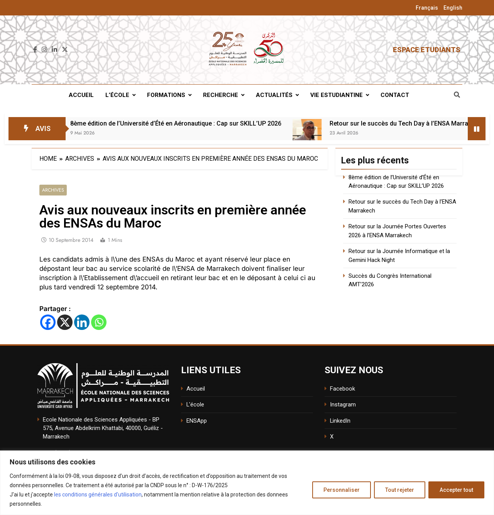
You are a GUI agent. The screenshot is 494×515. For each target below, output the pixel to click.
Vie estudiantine (336, 95)
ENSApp (196, 420)
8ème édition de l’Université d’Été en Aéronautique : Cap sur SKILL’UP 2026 (192, 123)
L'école (195, 404)
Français (427, 8)
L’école (117, 95)
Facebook (342, 388)
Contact (395, 95)
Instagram (343, 404)
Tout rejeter (399, 490)
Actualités (274, 95)
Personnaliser (341, 490)
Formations (166, 95)
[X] (65, 322)
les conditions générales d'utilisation (98, 494)
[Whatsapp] (99, 322)
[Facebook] (48, 322)
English (452, 8)
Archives (53, 190)
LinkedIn (340, 420)
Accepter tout (456, 490)
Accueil (81, 95)
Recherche (220, 95)
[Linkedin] (82, 322)
